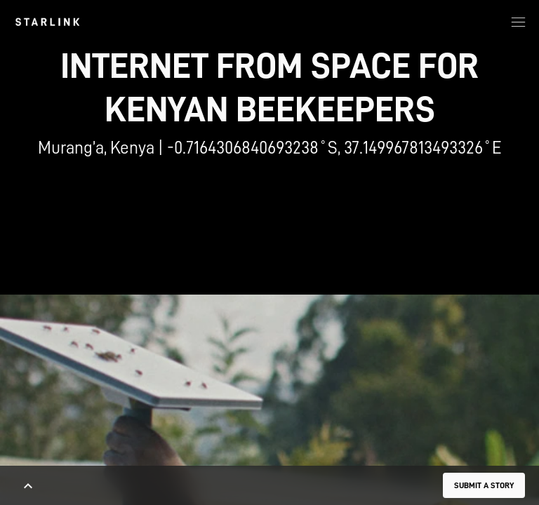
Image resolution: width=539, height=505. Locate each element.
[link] (47, 22)
